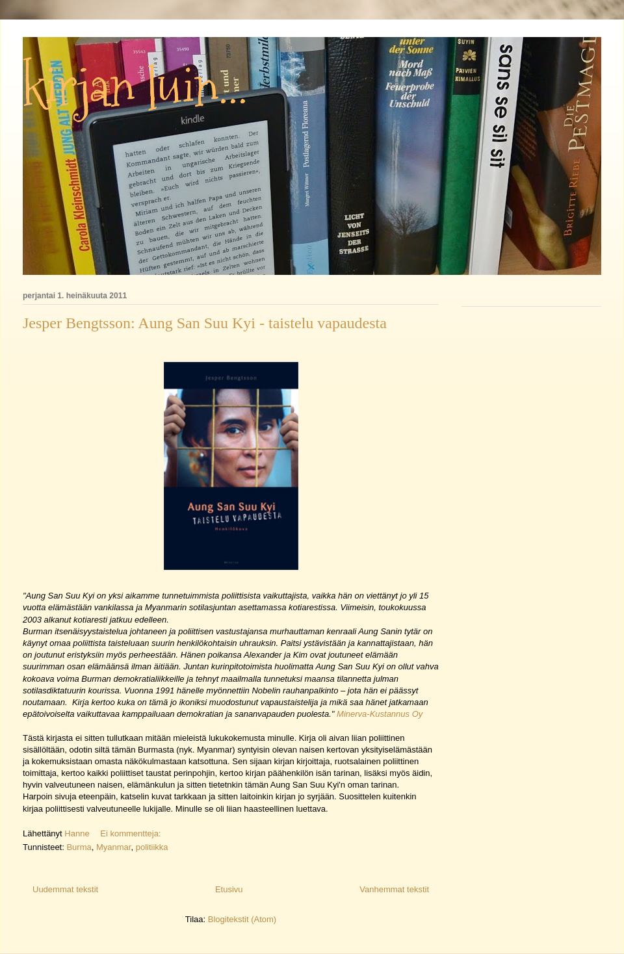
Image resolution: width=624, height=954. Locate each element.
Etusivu (229, 889)
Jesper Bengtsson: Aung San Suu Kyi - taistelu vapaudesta (205, 323)
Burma (78, 847)
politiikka (152, 847)
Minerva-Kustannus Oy (378, 714)
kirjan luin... (135, 87)
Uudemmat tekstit (65, 889)
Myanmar (113, 847)
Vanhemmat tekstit (394, 889)
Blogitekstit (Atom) (242, 919)
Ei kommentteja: (131, 833)
